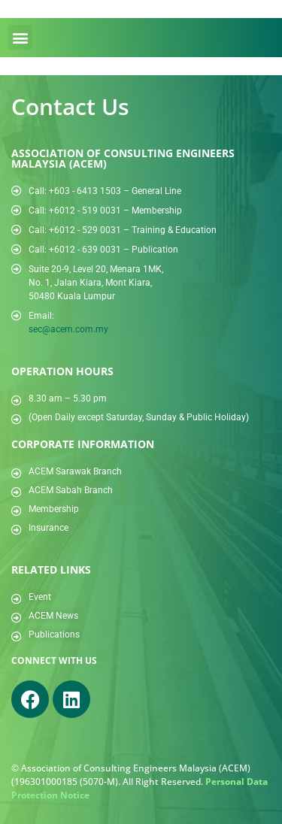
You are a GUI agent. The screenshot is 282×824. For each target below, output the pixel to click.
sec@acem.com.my (68, 329)
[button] (20, 37)
